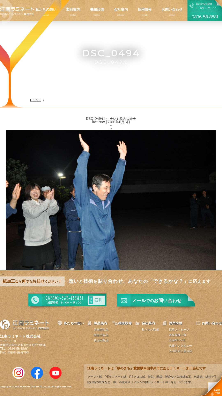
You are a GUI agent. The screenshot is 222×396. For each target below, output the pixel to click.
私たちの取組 (150, 329)
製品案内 (73, 9)
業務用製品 (101, 329)
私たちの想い (45, 9)
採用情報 (145, 9)
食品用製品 (101, 340)
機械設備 (97, 9)
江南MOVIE (177, 340)
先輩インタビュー (180, 345)
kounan (98, 122)
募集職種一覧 (177, 335)
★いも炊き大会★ (121, 119)
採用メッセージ (179, 329)
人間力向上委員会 (180, 351)
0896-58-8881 (18, 348)
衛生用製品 (101, 335)
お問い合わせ (172, 9)
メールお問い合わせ (157, 300)
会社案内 (121, 9)
